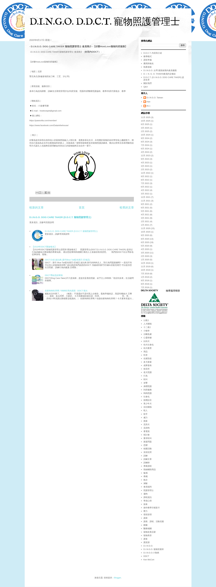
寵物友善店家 (149, 532)
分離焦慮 (147, 334)
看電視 (146, 431)
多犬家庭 (147, 362)
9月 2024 (145, 138)
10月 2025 (145, 121)
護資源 (146, 542)
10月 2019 (145, 270)
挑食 (145, 421)
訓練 (145, 455)
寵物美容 (147, 535)
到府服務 (147, 390)
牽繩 (145, 476)
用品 (145, 351)
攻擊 (145, 383)
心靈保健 (147, 337)
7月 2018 (145, 287)
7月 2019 (145, 273)
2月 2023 (145, 169)
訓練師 (146, 462)
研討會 (146, 435)
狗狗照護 (147, 393)
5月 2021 (145, 211)
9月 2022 (145, 176)
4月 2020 (145, 249)
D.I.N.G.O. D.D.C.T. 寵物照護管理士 (104, 22)
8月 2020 (145, 239)
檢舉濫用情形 (173, 290)
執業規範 (147, 67)
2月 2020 (145, 256)
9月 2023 (145, 159)
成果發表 (147, 365)
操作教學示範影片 (151, 507)
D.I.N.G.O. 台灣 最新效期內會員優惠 (160, 70)
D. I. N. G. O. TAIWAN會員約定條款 (159, 74)
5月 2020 (145, 246)
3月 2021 (145, 218)
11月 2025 (145, 117)
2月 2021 (145, 221)
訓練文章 (147, 459)
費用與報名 (148, 63)
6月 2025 (145, 124)
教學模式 (147, 56)
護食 (145, 539)
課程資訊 (147, 497)
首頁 (81, 207)
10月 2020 (145, 232)
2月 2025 (145, 131)
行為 (145, 376)
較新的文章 (36, 207)
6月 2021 (145, 207)
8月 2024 (145, 142)
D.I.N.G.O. (148, 546)
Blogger (117, 577)
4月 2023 (145, 162)
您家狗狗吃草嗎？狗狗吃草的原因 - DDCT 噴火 (66, 290)
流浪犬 (146, 424)
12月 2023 (145, 155)
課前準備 (147, 60)
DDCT (146, 556)
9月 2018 (145, 280)
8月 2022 (145, 180)
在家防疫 (147, 358)
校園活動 (147, 448)
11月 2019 (145, 266)
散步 (145, 480)
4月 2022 (145, 190)
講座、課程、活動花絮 (153, 521)
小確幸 (146, 331)
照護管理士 (148, 490)
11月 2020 (145, 228)
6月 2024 (145, 148)
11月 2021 (145, 201)
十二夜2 (147, 327)
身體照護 (147, 386)
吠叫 (145, 379)
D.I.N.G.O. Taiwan (155, 97)
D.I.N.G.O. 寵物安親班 (153, 549)
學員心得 (147, 501)
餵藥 (145, 525)
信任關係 (147, 407)
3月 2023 (145, 166)
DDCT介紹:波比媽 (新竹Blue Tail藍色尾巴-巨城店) (67, 260)
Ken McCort (148, 559)
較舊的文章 (127, 207)
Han (148, 101)
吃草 (145, 355)
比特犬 (146, 341)
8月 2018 (145, 284)
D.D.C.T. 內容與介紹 (152, 53)
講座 (145, 518)
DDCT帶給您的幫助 (54, 275)
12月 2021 (145, 197)
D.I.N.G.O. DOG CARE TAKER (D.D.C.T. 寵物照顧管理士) (60, 217)
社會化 (146, 396)
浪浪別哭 (147, 452)
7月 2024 (145, 145)
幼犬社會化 (148, 345)
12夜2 (146, 320)
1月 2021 (145, 225)
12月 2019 (145, 263)
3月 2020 (145, 253)
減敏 (145, 483)
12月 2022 (145, 173)
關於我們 (147, 83)
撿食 (145, 504)
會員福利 (147, 487)
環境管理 (147, 514)
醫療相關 (147, 528)
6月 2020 (145, 242)
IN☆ (149, 106)
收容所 (146, 369)
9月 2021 (145, 204)
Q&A (145, 87)
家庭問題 (147, 442)
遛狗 (145, 494)
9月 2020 (145, 235)
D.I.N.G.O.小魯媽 (151, 553)
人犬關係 (147, 324)
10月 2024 (145, 135)
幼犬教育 (147, 348)
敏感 (145, 473)
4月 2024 (145, 152)
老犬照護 (147, 372)
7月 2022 (145, 183)
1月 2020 (145, 259)
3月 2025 (145, 128)
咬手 (145, 414)
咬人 (145, 410)
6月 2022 (145, 187)
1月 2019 (145, 277)
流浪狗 (146, 428)
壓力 (145, 511)
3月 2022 (145, 193)
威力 (145, 417)
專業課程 (147, 466)
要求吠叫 (147, 438)
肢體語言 (147, 400)
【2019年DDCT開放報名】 (44, 247)
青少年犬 (147, 403)
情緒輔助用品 (149, 469)
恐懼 (145, 445)
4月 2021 (145, 214)
